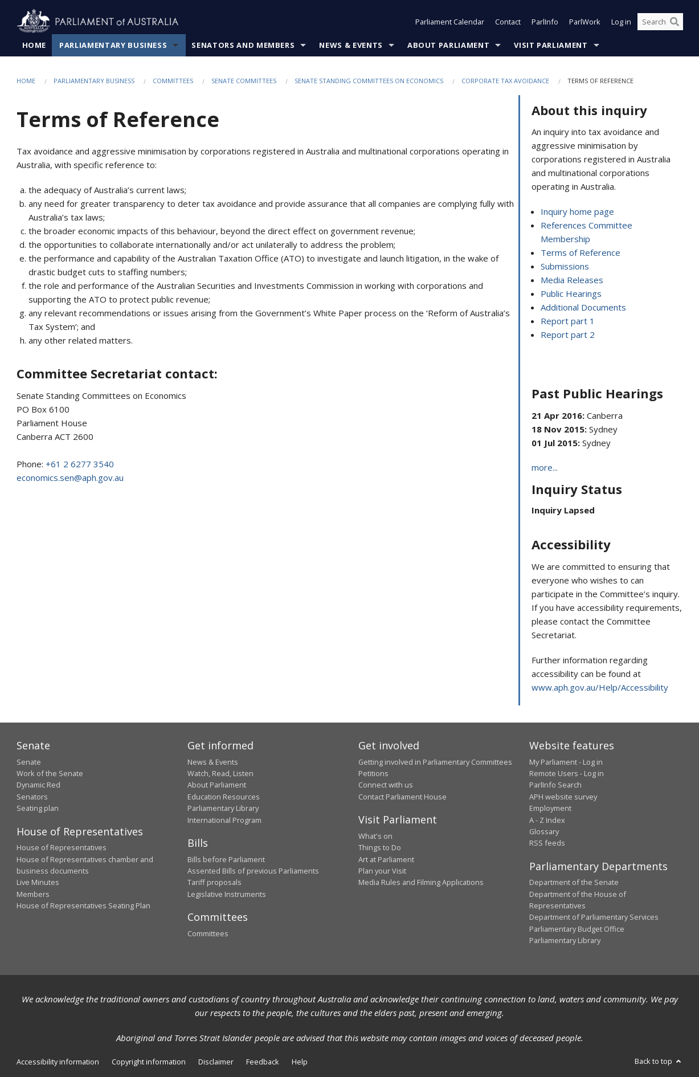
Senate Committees (243, 80)
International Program (224, 820)
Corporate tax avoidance (505, 80)
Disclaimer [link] (216, 1061)
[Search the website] (660, 21)
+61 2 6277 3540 (80, 464)
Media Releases (572, 279)
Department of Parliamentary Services (594, 917)
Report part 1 (568, 321)
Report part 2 (568, 334)
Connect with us (385, 785)
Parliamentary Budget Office (576, 929)
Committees (173, 80)
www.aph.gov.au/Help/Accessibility (600, 687)
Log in (621, 22)
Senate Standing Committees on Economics (369, 80)
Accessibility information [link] (58, 1061)
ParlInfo (545, 22)
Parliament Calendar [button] (449, 22)
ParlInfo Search (555, 785)
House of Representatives (62, 847)
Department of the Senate (574, 882)
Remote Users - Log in (566, 773)
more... (545, 467)
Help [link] (300, 1061)
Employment (550, 808)
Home (34, 45)
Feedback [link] (262, 1061)
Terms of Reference (580, 252)
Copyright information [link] (149, 1061)
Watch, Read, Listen (220, 773)
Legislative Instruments (226, 894)
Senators (32, 797)
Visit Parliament (550, 45)
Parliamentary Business (113, 45)
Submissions (565, 266)
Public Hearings (571, 293)
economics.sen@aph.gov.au (70, 477)
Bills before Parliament (226, 859)
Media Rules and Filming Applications (421, 882)
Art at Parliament (386, 859)
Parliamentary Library (223, 808)
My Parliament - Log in (566, 762)
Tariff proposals (214, 882)
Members (33, 894)
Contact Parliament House (402, 797)
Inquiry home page (577, 211)
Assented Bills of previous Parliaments (253, 871)
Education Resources (223, 797)
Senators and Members (243, 45)
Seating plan (38, 808)
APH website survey (563, 797)
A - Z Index (547, 820)
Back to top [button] (659, 1061)
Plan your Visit (382, 871)
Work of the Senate (50, 773)
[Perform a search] (674, 21)
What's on (375, 836)
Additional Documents (583, 307)
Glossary (544, 831)
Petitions (373, 773)
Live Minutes (38, 882)
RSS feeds (547, 843)
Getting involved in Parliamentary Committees (435, 762)
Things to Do (379, 847)
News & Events (350, 45)
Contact (508, 22)
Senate (29, 762)
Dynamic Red (38, 785)
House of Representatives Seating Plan (83, 905)
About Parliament (448, 45)
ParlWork (584, 22)
